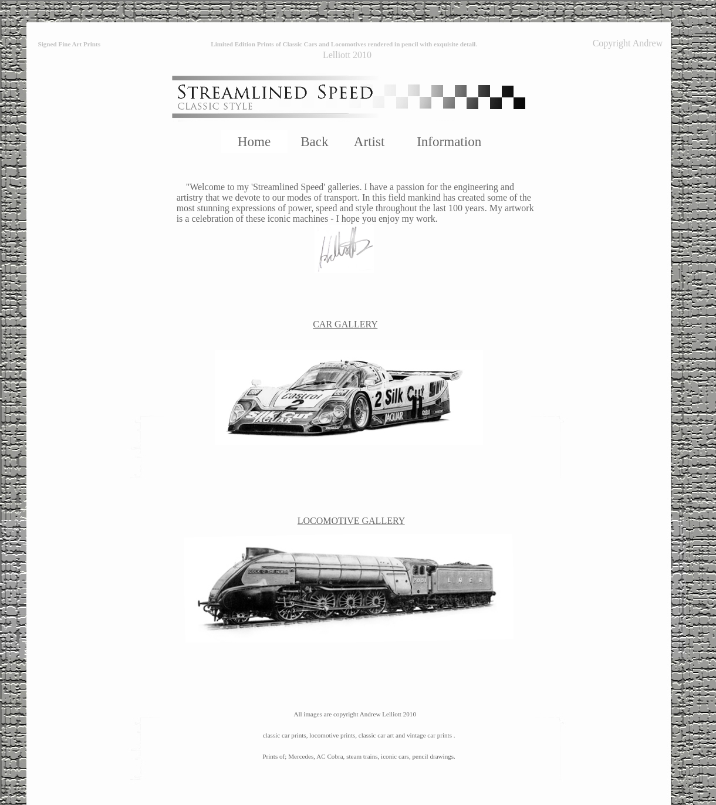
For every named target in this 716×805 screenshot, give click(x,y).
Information (449, 141)
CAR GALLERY (345, 324)
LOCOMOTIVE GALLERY (351, 521)
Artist (369, 141)
